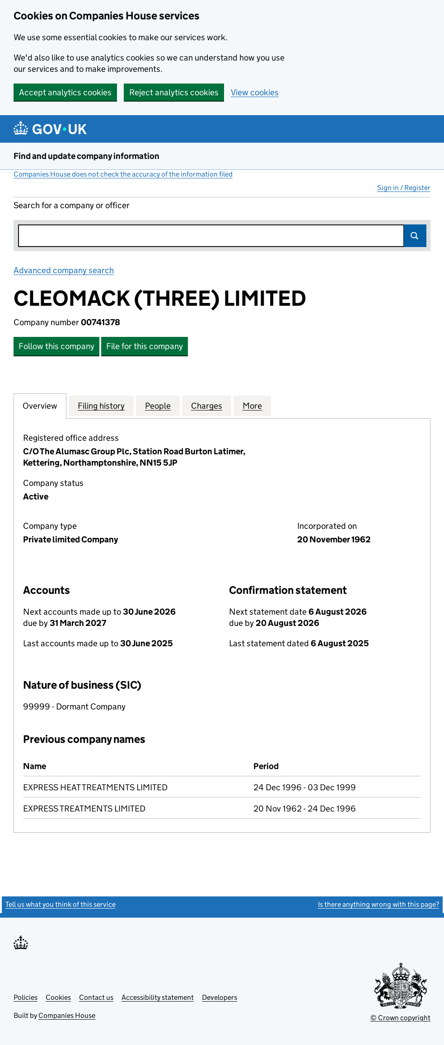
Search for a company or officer (72, 205)
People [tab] (158, 405)
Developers (219, 997)
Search (415, 235)
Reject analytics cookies (174, 92)
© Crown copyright (400, 1017)
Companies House (66, 1015)
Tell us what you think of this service (60, 904)
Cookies (58, 997)
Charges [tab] (206, 405)
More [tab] (252, 405)
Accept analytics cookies (65, 92)
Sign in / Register (403, 187)
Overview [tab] (40, 405)
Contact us (96, 997)
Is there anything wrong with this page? (378, 904)
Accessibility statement (158, 997)
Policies (25, 997)
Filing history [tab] (101, 405)
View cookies (255, 92)
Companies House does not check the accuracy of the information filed (123, 174)
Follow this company (56, 346)
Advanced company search (64, 270)
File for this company (144, 346)
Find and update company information (86, 156)
